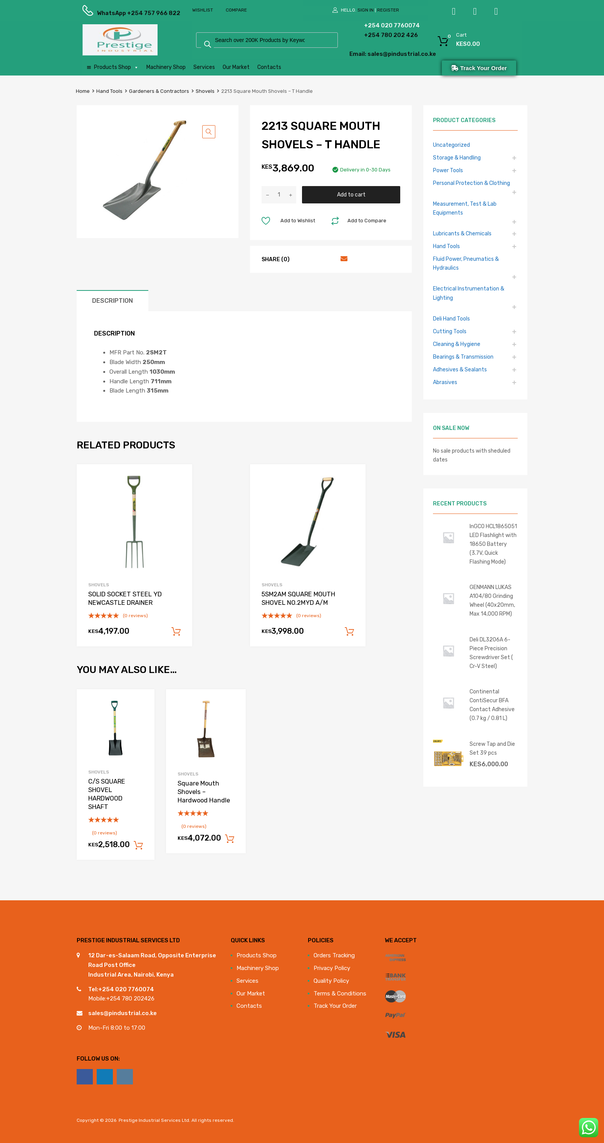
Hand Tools (109, 91)
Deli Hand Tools (451, 319)
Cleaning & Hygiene (456, 344)
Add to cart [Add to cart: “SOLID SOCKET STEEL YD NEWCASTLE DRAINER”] (176, 632)
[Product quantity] (279, 194)
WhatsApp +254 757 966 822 (116, 13)
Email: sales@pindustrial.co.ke (371, 53)
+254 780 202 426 (379, 35)
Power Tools (448, 170)
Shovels (205, 91)
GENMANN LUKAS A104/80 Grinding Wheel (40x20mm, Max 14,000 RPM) (492, 600)
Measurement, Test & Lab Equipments (465, 208)
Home (83, 91)
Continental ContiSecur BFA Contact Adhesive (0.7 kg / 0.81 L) (492, 704)
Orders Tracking (334, 955)
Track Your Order (335, 1005)
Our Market (236, 67)
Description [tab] (112, 300)
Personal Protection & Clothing (471, 183)
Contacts (269, 67)
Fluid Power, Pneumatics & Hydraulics (466, 263)
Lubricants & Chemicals (462, 233)
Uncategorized (451, 145)
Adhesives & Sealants (460, 369)
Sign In (365, 10)
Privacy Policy (332, 968)
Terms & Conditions (340, 993)
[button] (208, 131)
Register (388, 10)
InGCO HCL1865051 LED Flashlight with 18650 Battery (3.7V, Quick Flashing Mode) (493, 544)
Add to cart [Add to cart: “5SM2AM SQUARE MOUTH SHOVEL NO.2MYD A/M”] (349, 632)
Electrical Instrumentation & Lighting (468, 292)
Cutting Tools (449, 331)
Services (204, 67)
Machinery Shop (166, 67)
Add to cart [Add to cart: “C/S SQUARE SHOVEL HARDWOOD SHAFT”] (138, 846)
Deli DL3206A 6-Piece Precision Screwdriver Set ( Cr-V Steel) (491, 652)
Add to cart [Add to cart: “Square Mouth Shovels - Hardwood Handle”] (229, 839)
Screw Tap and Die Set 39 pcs (492, 748)
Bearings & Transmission (463, 357)
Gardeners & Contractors (159, 91)
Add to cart (351, 194)
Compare (236, 10)
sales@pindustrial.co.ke (122, 1013)
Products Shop (116, 67)
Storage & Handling (457, 157)
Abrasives (445, 382)
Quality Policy (331, 980)
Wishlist (202, 10)
